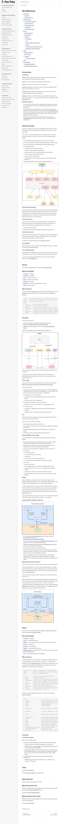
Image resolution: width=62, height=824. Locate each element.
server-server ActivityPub (34, 536)
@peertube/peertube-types (30, 66)
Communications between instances (34, 46)
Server (24, 31)
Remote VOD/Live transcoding (32, 42)
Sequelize (25, 281)
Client (24, 50)
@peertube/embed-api (29, 64)
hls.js (24, 653)
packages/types (30, 803)
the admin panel (30, 572)
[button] (9, 5)
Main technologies (28, 33)
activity (26, 93)
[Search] (24, 2)
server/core (52, 293)
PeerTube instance (28, 17)
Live (27, 41)
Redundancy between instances (33, 48)
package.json (25, 293)
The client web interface (30, 21)
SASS (24, 644)
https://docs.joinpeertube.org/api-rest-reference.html (35, 324)
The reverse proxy (28, 23)
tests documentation (30, 773)
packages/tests (30, 770)
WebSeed (24, 586)
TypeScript (45, 267)
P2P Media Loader (27, 650)
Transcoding (28, 39)
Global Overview (27, 19)
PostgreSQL (26, 275)
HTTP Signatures (46, 544)
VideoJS (25, 648)
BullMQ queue (33, 258)
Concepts (26, 37)
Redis (24, 277)
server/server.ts (35, 291)
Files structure (27, 35)
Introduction (26, 13)
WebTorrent (26, 283)
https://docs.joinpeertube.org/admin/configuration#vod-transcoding (37, 384)
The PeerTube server (29, 25)
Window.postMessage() (34, 790)
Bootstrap (25, 646)
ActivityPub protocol (28, 118)
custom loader (37, 746)
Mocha (24, 285)
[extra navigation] (59, 2)
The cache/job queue (29, 29)
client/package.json (36, 663)
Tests (24, 60)
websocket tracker (54, 110)
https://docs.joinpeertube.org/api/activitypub (33, 539)
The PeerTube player (30, 58)
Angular (39, 632)
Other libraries (26, 62)
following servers (26, 99)
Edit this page (25, 808)
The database (27, 27)
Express (43, 240)
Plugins (27, 44)
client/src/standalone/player (33, 792)
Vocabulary (27, 15)
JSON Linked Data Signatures (46, 541)
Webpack (25, 642)
